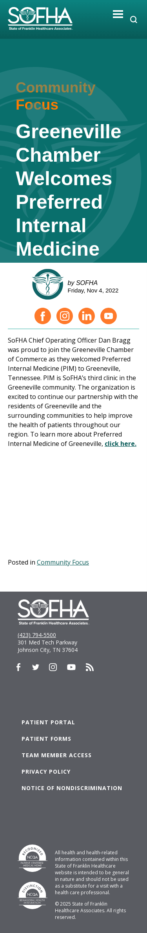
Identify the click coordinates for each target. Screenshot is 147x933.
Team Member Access (57, 755)
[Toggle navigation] (118, 13)
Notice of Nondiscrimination (72, 788)
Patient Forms (46, 738)
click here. (120, 443)
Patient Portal (48, 722)
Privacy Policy (46, 771)
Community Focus (63, 562)
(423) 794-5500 (37, 635)
